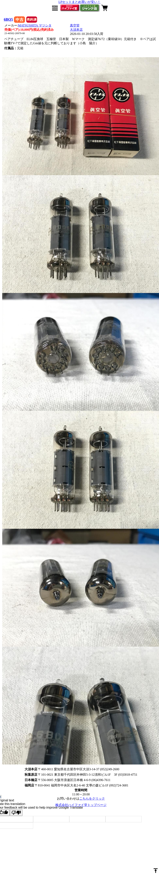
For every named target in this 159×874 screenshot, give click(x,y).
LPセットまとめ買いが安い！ (80, 2)
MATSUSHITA (34, 25)
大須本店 (76, 29)
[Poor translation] (16, 812)
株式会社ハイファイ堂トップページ (80, 805)
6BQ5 (8, 19)
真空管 (75, 25)
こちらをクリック (92, 798)
